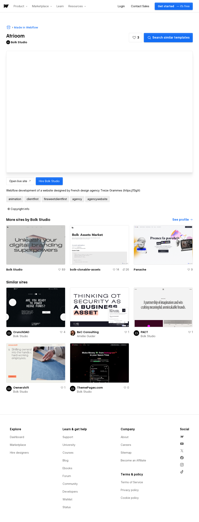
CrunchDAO (21, 332)
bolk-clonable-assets (85, 269)
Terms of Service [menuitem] (132, 482)
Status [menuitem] (67, 507)
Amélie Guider (86, 336)
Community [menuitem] (70, 483)
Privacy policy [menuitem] (130, 490)
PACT (144, 332)
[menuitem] (182, 437)
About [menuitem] (124, 437)
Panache (140, 269)
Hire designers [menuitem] (19, 452)
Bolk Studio (14, 269)
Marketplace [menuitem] (18, 444)
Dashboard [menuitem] (17, 437)
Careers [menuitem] (126, 444)
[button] (20, 6)
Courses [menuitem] (68, 452)
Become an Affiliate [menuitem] (133, 460)
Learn (60, 6)
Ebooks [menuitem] (67, 468)
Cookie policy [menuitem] (130, 497)
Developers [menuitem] (70, 491)
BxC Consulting (88, 332)
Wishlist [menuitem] (67, 499)
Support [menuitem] (68, 437)
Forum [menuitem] (67, 476)
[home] (6, 6)
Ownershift (21, 387)
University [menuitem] (69, 444)
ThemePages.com (90, 387)
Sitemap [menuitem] (126, 452)
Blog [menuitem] (65, 460)
